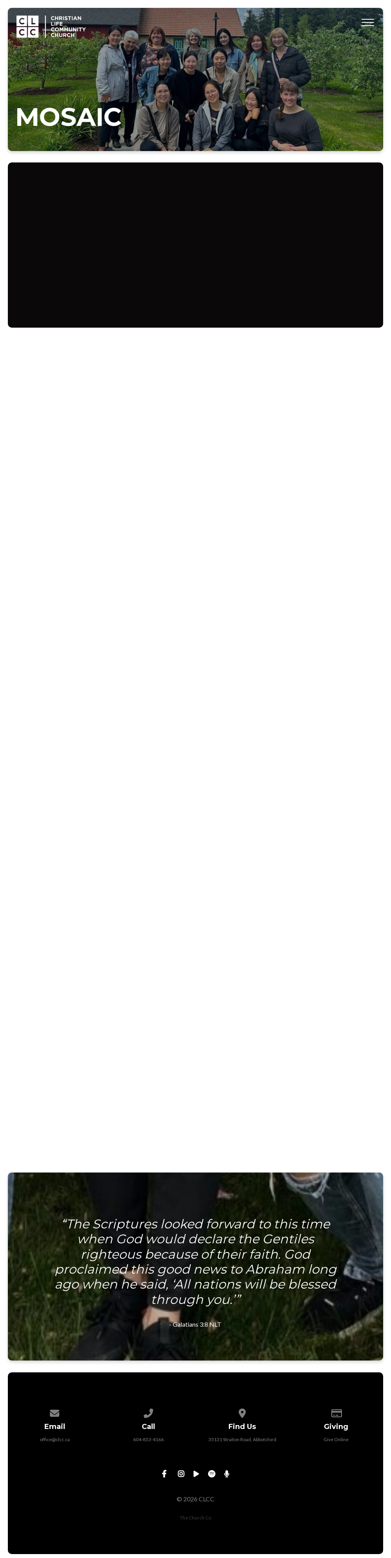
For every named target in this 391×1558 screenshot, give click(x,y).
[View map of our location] (242, 1412)
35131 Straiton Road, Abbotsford (242, 1439)
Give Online (336, 1439)
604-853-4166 (148, 1439)
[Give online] (336, 1412)
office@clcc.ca (55, 1439)
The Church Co (195, 1518)
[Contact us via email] (55, 1412)
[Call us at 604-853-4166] (148, 1412)
